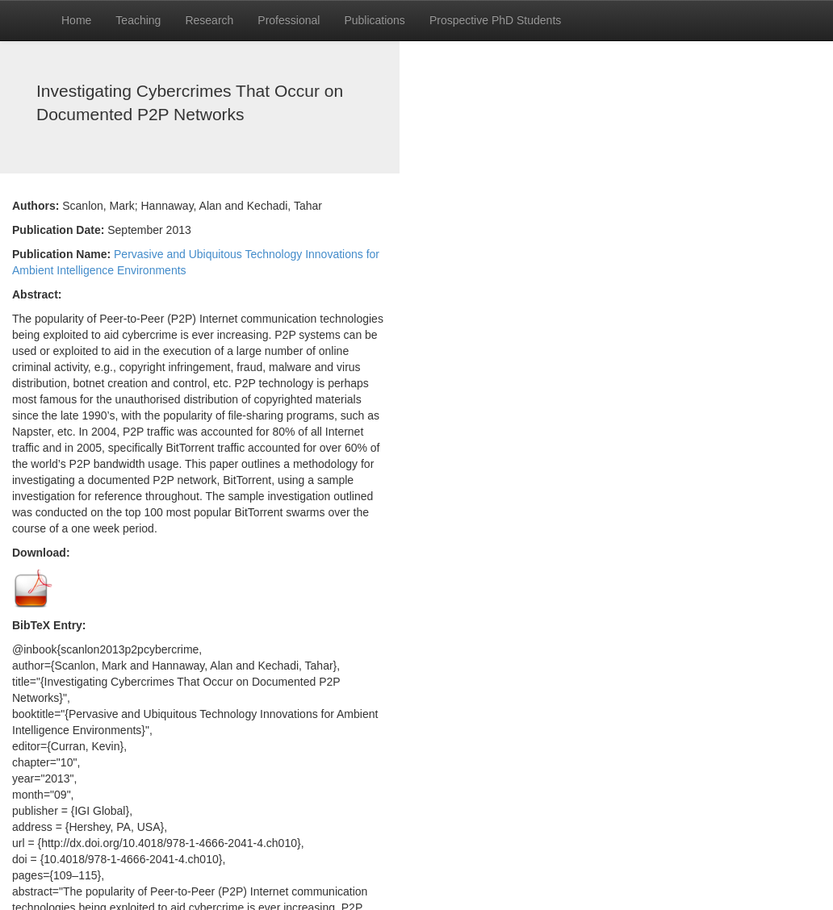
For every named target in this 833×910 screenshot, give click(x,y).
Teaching (138, 20)
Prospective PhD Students (495, 20)
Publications (374, 20)
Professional (288, 20)
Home (76, 20)
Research (209, 20)
